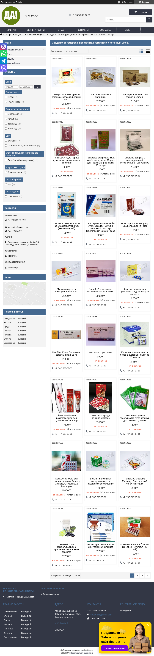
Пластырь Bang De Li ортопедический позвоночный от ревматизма (134, 160)
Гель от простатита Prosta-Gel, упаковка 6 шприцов (100, 545)
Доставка (105, 30)
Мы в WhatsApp (14, 63)
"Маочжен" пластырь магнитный (100, 95)
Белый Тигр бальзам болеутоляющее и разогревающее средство (100, 481)
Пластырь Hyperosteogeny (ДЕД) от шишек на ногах (134, 224)
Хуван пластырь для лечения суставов (100, 416)
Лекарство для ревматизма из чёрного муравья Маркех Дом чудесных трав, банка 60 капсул (100, 161)
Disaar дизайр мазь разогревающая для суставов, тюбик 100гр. (66, 418)
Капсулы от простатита (100, 352)
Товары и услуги (35, 30)
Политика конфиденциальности (20, 597)
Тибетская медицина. (34, 34)
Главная (11, 30)
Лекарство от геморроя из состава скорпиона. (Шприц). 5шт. (66, 97)
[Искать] (149, 19)
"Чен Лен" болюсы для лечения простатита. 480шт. (100, 290)
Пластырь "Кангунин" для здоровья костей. (135, 95)
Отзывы (10, 59)
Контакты (82, 30)
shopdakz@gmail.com (18, 227)
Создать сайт (6, 2)
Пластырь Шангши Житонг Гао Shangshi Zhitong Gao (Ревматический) (66, 226)
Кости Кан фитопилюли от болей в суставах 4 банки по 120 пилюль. (134, 355)
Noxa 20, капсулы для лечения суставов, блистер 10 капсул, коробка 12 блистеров (66, 482)
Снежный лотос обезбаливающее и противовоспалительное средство (66, 548)
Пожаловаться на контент (81, 653)
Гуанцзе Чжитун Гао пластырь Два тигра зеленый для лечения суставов (134, 418)
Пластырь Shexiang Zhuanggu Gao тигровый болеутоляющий (134, 481)
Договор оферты (50, 594)
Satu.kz (90, 650)
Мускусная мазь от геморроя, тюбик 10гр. (66, 290)
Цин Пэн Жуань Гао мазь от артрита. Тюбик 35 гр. (66, 353)
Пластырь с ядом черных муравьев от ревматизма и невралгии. (66, 160)
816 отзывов (127, 2)
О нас (61, 30)
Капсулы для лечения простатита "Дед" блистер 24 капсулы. (134, 291)
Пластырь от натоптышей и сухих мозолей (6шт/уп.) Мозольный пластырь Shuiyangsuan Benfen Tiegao (100, 227)
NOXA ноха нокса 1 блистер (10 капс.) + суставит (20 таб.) (134, 547)
